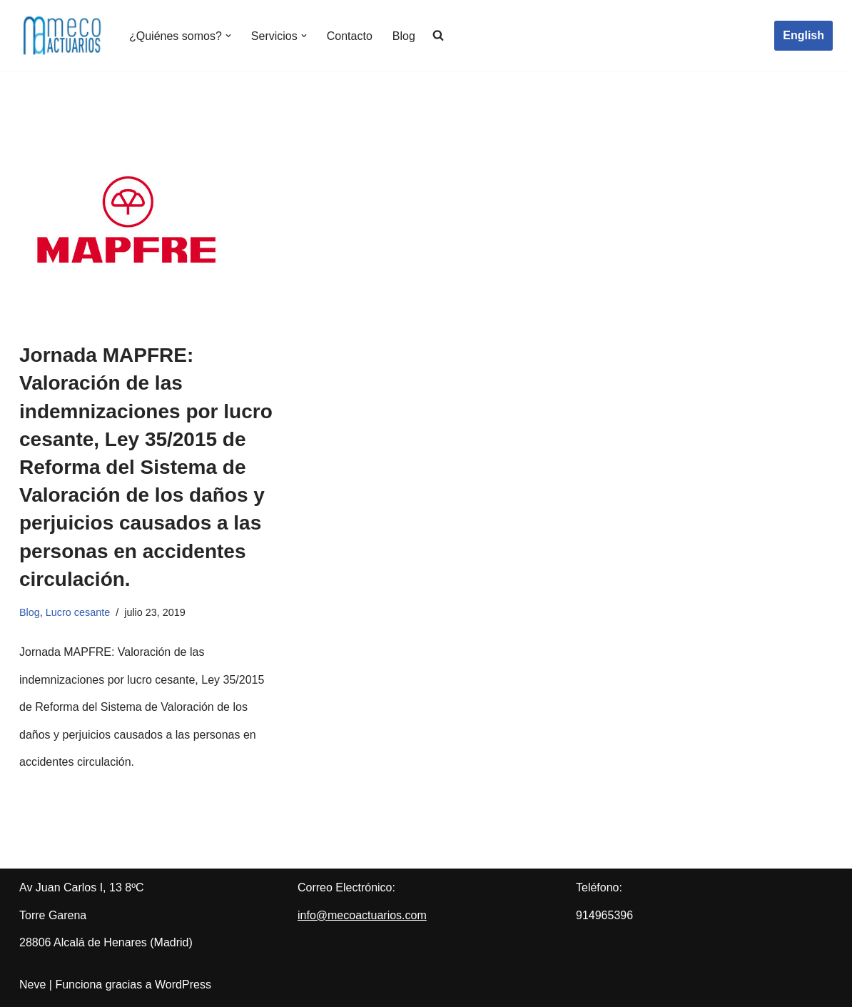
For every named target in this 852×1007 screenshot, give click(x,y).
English (803, 35)
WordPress (183, 984)
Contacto (349, 36)
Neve (32, 984)
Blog (403, 36)
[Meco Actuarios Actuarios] (62, 36)
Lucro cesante (78, 612)
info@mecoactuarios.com (362, 915)
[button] (228, 36)
